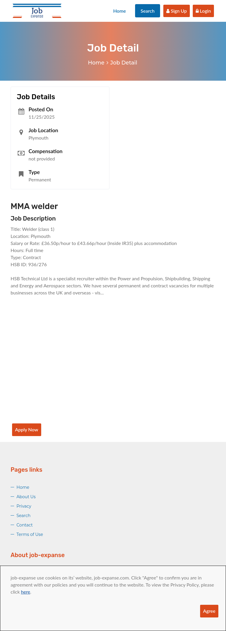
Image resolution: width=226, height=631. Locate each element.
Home (119, 11)
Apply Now (26, 429)
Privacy (23, 506)
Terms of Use (29, 534)
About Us (26, 496)
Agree (209, 611)
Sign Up (176, 11)
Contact (24, 525)
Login (203, 11)
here (25, 591)
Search (148, 11)
